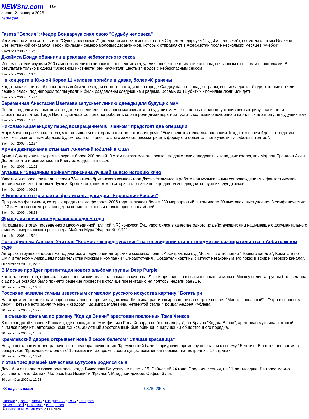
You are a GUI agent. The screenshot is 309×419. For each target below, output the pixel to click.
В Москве (35, 405)
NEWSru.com (22, 7)
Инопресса (55, 405)
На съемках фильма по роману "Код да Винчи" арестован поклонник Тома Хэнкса (95, 316)
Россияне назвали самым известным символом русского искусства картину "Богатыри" (102, 293)
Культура (9, 17)
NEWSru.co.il (13, 405)
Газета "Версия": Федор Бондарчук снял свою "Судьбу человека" (77, 34)
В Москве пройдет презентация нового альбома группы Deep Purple (79, 270)
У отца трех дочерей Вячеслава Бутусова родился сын (64, 362)
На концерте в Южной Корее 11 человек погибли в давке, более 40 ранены (86, 80)
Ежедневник (55, 401)
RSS (72, 401)
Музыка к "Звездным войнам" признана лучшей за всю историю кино (81, 172)
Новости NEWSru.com (24, 409)
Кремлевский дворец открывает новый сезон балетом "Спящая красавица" (88, 339)
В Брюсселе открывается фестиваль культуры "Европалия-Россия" (79, 195)
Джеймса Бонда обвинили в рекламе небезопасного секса (68, 57)
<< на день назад (18, 388)
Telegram (86, 401)
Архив (37, 401)
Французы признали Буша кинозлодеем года (52, 218)
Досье (23, 401)
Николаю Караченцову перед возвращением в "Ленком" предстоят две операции (94, 126)
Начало (9, 401)
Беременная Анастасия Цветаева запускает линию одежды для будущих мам (90, 103)
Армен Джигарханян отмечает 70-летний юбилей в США (65, 149)
